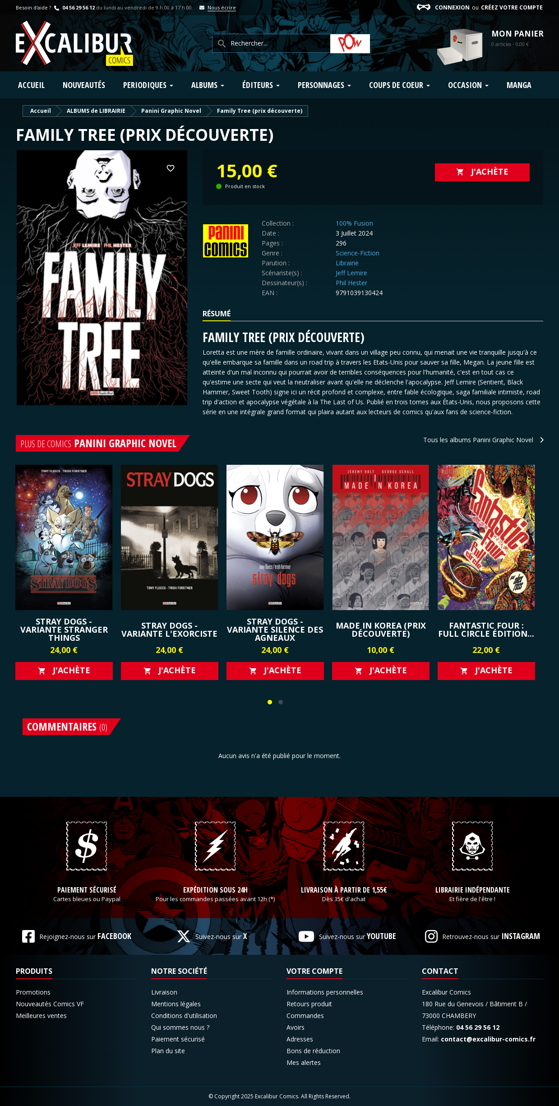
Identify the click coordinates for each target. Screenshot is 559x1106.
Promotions (33, 992)
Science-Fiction (357, 253)
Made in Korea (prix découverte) (381, 629)
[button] (269, 702)
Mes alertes (303, 1062)
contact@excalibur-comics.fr (488, 1039)
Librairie (347, 263)
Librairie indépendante (472, 890)
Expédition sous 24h (215, 890)
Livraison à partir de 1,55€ (344, 890)
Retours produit (309, 1004)
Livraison (164, 992)
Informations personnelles (324, 992)
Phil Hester (351, 282)
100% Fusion (354, 223)
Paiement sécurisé (86, 890)
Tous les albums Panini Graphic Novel (483, 439)
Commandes (305, 1015)
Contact (440, 971)
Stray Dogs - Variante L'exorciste (169, 629)
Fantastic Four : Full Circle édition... (486, 629)
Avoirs (295, 1027)
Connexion (452, 7)
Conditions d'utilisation (184, 1015)
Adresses (299, 1039)
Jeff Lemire (351, 272)
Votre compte (314, 971)
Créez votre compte (512, 7)
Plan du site (168, 1050)
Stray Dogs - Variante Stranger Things (64, 629)
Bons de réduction (313, 1050)
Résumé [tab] (217, 314)
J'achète (482, 171)
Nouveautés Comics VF (50, 1004)
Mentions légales (176, 1004)
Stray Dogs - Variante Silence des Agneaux (275, 629)
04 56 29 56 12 (73, 7)
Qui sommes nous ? (180, 1027)
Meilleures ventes (41, 1015)
